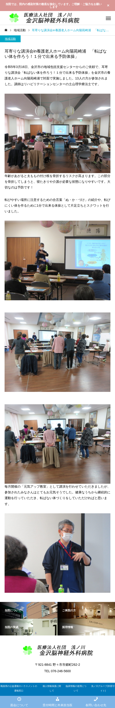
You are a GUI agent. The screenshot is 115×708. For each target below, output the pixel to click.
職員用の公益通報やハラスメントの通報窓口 (18, 688)
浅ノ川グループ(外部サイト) (103, 688)
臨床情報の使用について (76, 688)
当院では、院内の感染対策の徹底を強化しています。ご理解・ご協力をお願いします (53, 5)
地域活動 (10, 38)
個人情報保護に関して (52, 688)
